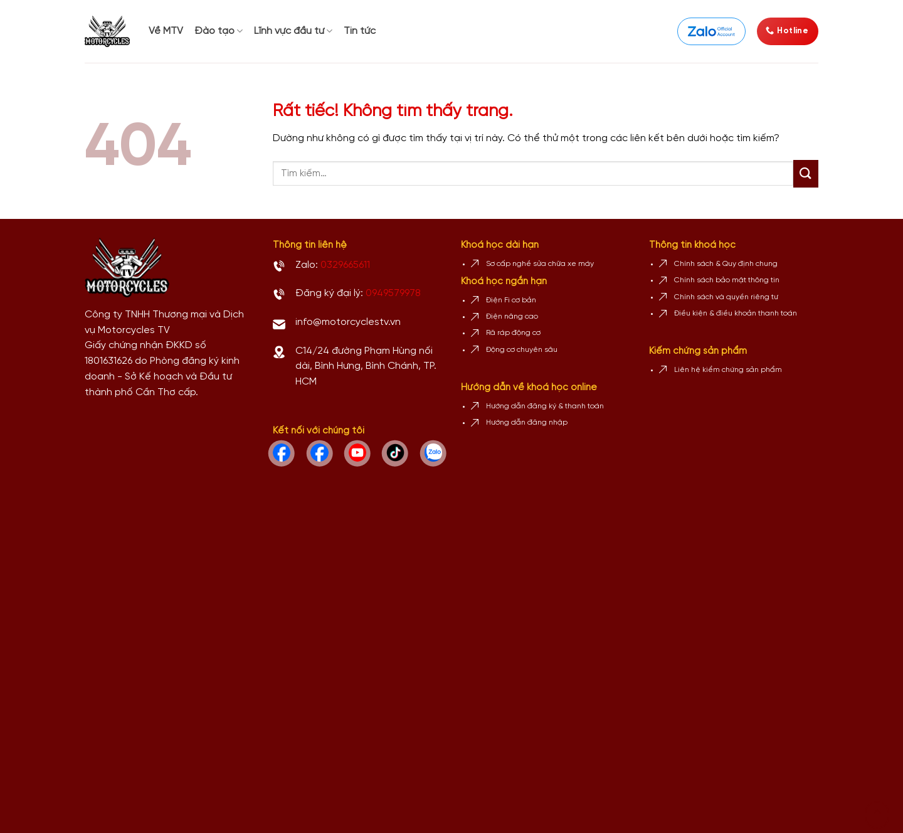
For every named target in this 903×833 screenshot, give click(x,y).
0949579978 (393, 293)
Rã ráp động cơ (513, 333)
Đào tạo (218, 31)
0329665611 (345, 265)
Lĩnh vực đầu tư (293, 31)
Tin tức (360, 31)
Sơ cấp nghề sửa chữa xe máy (540, 264)
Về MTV (166, 31)
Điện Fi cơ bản (511, 300)
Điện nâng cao (512, 316)
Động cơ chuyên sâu (521, 350)
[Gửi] (805, 174)
